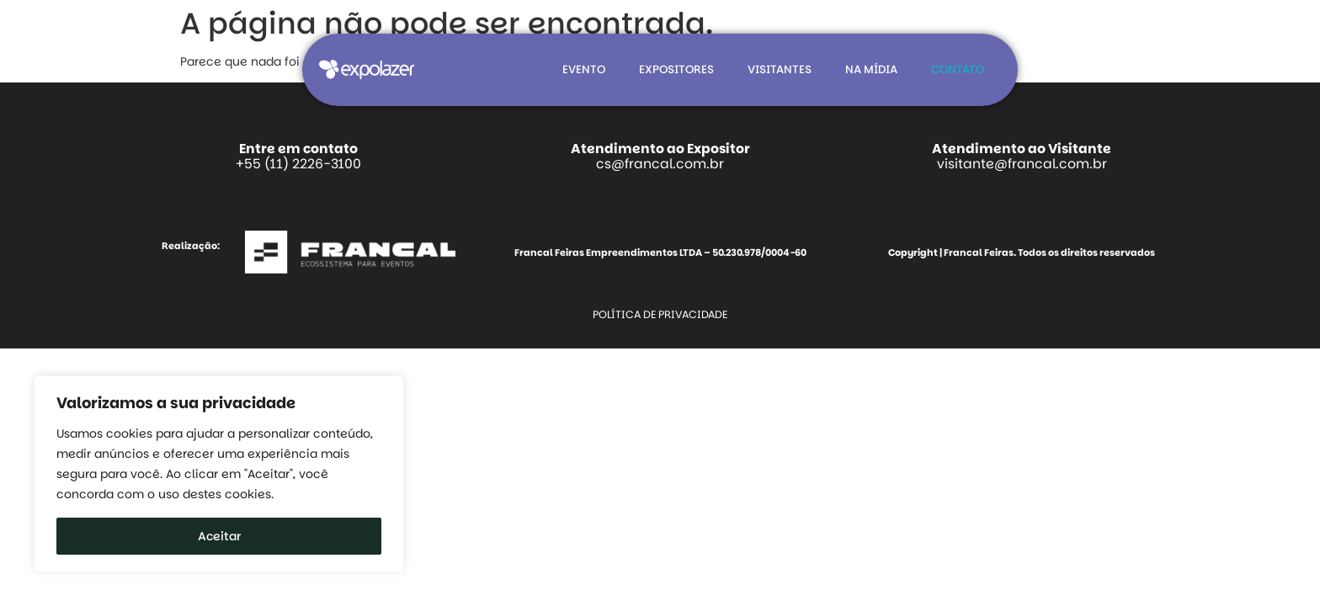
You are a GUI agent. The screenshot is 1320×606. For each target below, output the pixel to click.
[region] (219, 473)
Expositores (676, 69)
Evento (583, 69)
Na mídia (871, 69)
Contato (957, 69)
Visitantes (780, 69)
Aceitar (219, 536)
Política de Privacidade (660, 314)
